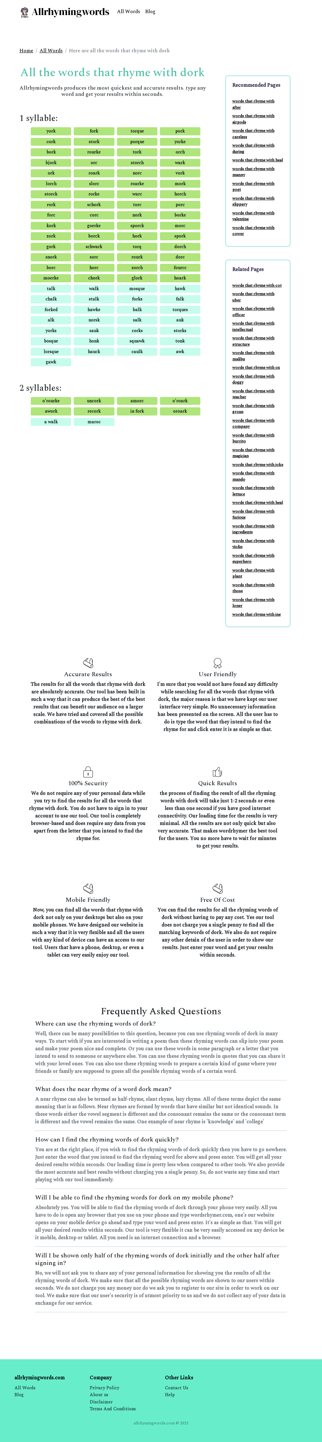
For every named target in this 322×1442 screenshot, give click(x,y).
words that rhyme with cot (257, 285)
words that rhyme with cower (253, 231)
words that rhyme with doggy (253, 379)
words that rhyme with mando (253, 476)
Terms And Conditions (113, 1409)
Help (170, 1395)
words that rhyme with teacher (253, 394)
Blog (150, 11)
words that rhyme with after (253, 104)
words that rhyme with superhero (253, 558)
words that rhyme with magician (253, 453)
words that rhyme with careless (253, 134)
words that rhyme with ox (256, 367)
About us (99, 1395)
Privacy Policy (104, 1388)
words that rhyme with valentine (253, 216)
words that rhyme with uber (253, 297)
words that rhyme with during (253, 148)
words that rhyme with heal (257, 160)
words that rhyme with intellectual (253, 326)
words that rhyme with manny (253, 172)
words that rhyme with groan (253, 409)
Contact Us (176, 1388)
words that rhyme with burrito (253, 438)
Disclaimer (101, 1402)
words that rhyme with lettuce (253, 491)
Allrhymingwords (64, 11)
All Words (128, 11)
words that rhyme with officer (253, 312)
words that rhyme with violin (253, 544)
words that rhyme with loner (253, 603)
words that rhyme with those (253, 588)
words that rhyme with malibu (253, 356)
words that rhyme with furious (253, 514)
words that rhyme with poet (253, 186)
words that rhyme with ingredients (253, 529)
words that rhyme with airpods (253, 119)
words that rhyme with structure (253, 341)
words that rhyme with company (253, 423)
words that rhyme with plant (253, 573)
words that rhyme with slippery (253, 201)
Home (26, 51)
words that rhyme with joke (257, 465)
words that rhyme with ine (256, 614)
